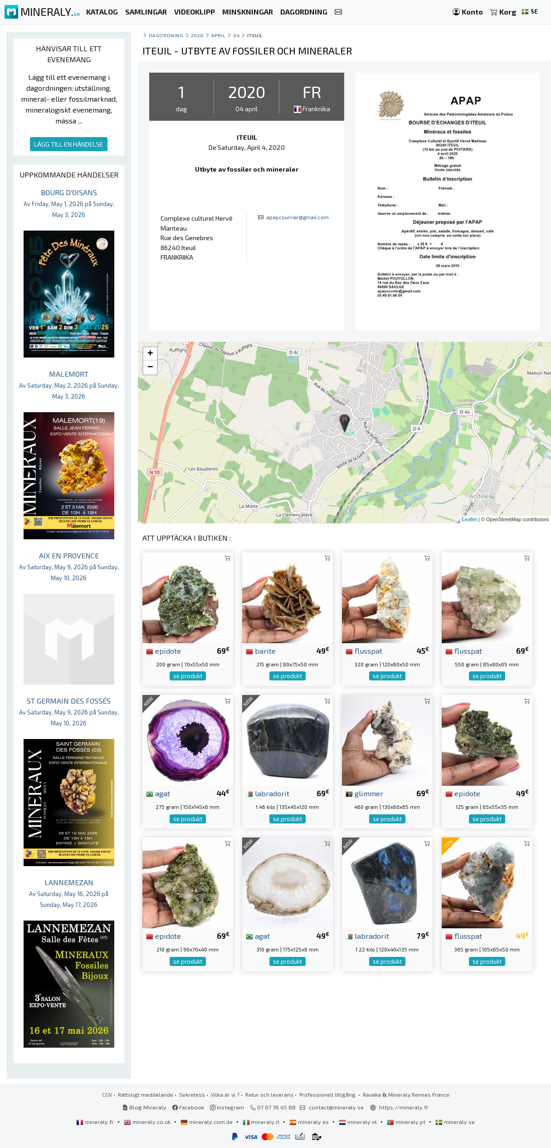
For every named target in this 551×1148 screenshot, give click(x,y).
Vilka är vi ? (225, 1094)
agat (158, 793)
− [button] (150, 367)
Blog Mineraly (144, 1107)
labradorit (267, 793)
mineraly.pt (407, 1121)
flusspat (364, 650)
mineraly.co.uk (148, 1121)
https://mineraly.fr (404, 1107)
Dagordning (166, 35)
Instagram (227, 1107)
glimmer (364, 793)
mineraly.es (309, 1121)
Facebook (188, 1107)
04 (236, 35)
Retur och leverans (269, 1094)
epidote (163, 650)
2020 (197, 35)
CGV (107, 1094)
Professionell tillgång (328, 1094)
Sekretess (192, 1094)
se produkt (187, 676)
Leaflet (469, 519)
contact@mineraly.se (336, 1107)
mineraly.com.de (207, 1121)
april (218, 35)
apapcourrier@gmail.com (297, 217)
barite (261, 650)
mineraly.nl (358, 1121)
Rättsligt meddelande (145, 1094)
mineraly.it (262, 1121)
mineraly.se (455, 1121)
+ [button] (150, 354)
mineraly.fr (95, 1121)
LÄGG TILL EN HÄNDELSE (68, 144)
